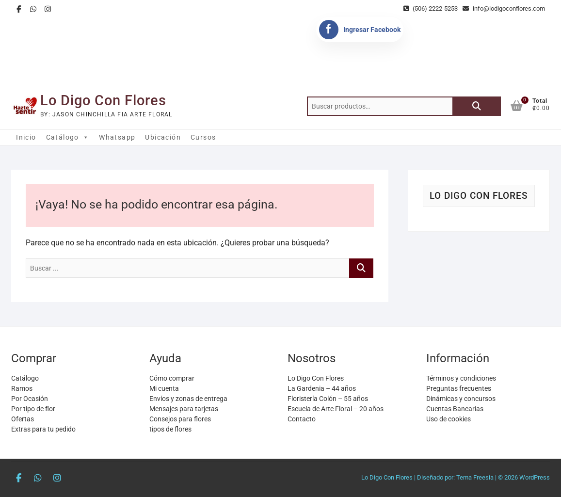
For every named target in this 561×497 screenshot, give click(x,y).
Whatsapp (117, 137)
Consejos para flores (180, 419)
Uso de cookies (448, 419)
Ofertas (22, 419)
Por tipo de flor (33, 409)
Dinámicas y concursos (461, 398)
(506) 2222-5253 (430, 8)
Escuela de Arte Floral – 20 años (336, 409)
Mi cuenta (164, 388)
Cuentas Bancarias (454, 409)
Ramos (21, 388)
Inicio (26, 137)
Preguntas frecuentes (458, 388)
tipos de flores (170, 429)
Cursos (203, 137)
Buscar (476, 106)
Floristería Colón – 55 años (328, 398)
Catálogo (68, 137)
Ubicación (163, 137)
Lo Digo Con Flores (103, 100)
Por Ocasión (29, 398)
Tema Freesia (475, 477)
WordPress (534, 477)
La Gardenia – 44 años (322, 388)
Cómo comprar (171, 378)
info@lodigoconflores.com (504, 8)
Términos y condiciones (461, 378)
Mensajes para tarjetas (183, 409)
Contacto (302, 419)
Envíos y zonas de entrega (188, 398)
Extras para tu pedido (43, 429)
